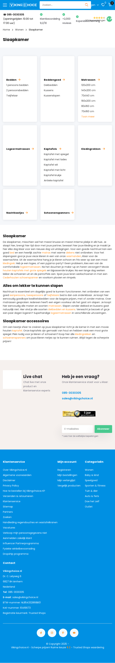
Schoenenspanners (58, 213)
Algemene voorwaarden (17, 475)
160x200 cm (88, 101)
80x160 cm (87, 106)
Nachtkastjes (17, 213)
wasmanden (73, 256)
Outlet (89, 506)
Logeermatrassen (20, 149)
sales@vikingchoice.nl (77, 398)
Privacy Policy (11, 485)
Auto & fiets (92, 496)
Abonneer (103, 429)
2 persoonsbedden (17, 90)
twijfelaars (53, 295)
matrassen (54, 306)
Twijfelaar (12, 95)
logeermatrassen (30, 267)
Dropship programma (15, 554)
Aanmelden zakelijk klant (17, 538)
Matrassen (90, 79)
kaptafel (17, 330)
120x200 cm (88, 85)
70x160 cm (87, 111)
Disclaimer (9, 480)
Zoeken (7, 517)
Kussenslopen (52, 95)
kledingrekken (83, 334)
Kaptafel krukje (52, 175)
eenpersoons (17, 295)
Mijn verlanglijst (66, 480)
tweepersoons (34, 295)
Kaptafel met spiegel (56, 154)
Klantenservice (11, 501)
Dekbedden (51, 85)
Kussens (48, 90)
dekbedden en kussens (61, 309)
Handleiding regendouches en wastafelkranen (30, 522)
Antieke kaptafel (53, 180)
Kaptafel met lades (55, 159)
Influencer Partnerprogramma (21, 543)
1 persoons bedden (17, 85)
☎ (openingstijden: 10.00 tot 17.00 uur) (18, 19)
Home (6, 29)
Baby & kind (92, 475)
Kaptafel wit (51, 164)
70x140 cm (87, 95)
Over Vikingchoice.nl (15, 470)
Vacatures (9, 527)
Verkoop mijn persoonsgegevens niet (25, 533)
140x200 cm (88, 90)
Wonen (19, 29)
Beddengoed (54, 79)
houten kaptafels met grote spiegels (24, 270)
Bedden (13, 79)
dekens (70, 252)
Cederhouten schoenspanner (20, 277)
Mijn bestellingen (67, 475)
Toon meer (88, 116)
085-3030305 (71, 393)
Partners (8, 512)
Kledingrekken (93, 149)
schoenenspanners (14, 337)
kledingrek (9, 263)
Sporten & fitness (95, 485)
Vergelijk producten (69, 485)
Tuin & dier (91, 491)
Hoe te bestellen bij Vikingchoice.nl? (24, 491)
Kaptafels (52, 149)
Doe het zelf (92, 501)
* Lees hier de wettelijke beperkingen (80, 436)
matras (46, 252)
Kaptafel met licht (54, 170)
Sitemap (8, 506)
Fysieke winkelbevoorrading (19, 548)
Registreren (64, 470)
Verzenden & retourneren (18, 496)
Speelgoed (91, 480)
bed (12, 252)
